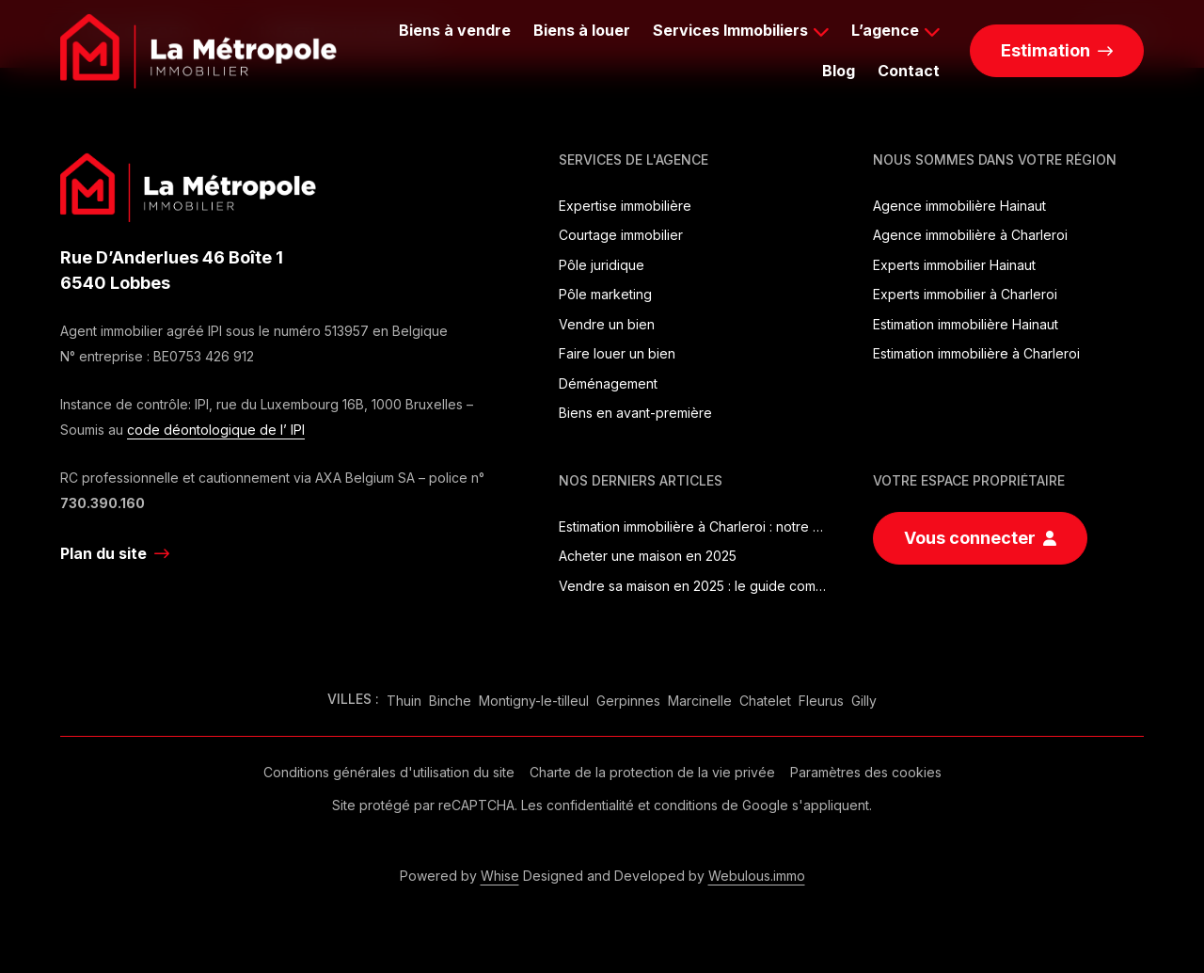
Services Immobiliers (730, 30)
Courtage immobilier (621, 235)
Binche (450, 701)
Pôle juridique (601, 265)
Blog (838, 70)
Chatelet (765, 701)
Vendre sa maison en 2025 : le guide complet (694, 586)
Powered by (459, 876)
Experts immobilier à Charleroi (965, 294)
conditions (686, 805)
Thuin (404, 701)
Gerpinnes (628, 701)
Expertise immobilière (625, 206)
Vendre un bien (607, 324)
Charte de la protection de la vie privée (652, 772)
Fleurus (821, 701)
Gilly (864, 701)
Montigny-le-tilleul (534, 701)
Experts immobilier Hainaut (954, 265)
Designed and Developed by (664, 876)
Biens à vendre (455, 30)
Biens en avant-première (635, 413)
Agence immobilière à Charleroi (970, 235)
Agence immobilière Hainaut (959, 206)
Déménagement (608, 383)
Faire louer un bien (617, 353)
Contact (909, 70)
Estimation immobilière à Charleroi (976, 353)
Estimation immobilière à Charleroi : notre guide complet (694, 526)
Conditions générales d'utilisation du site (389, 772)
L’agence (885, 30)
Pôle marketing (605, 294)
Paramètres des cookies (866, 772)
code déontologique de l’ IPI (216, 430)
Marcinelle (700, 701)
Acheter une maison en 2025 (648, 556)
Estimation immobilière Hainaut (965, 324)
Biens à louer (581, 30)
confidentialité (590, 805)
